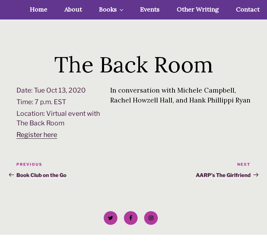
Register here (36, 135)
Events (150, 9)
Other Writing (198, 9)
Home (38, 9)
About (73, 9)
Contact (247, 9)
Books (112, 9)
